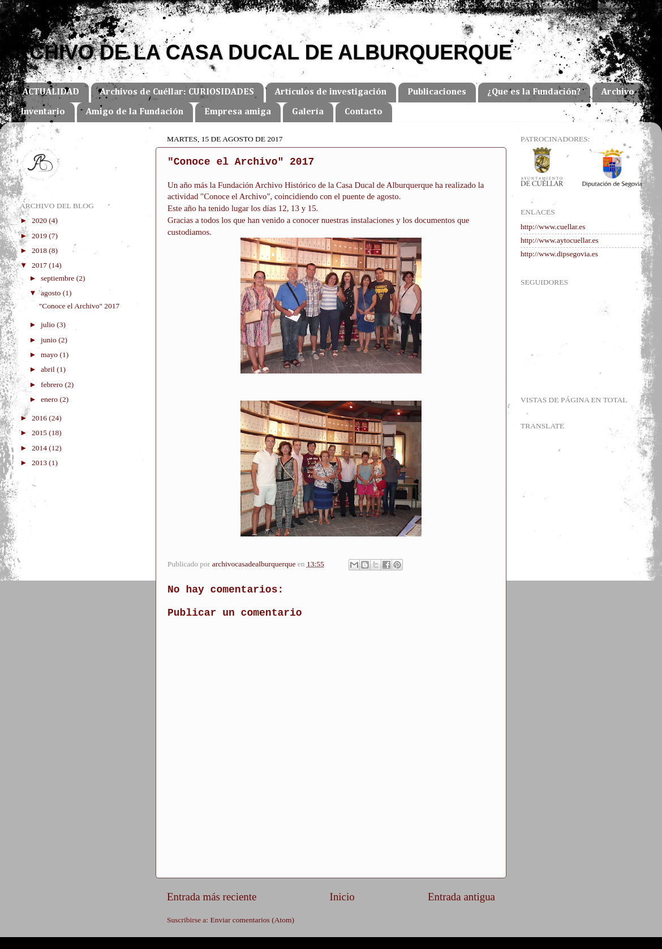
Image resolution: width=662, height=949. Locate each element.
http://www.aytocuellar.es (560, 240)
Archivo (617, 92)
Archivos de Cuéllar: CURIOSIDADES (177, 92)
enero (50, 399)
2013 (40, 462)
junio (49, 340)
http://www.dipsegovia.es (559, 254)
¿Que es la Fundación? (534, 92)
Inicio (342, 897)
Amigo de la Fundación (134, 112)
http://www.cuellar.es (553, 226)
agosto (52, 293)
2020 (40, 220)
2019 (40, 235)
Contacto (363, 112)
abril (49, 369)
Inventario (42, 112)
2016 (40, 418)
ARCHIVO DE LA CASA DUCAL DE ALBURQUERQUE (256, 52)
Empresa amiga (237, 112)
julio (49, 324)
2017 (40, 265)
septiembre (58, 278)
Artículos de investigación (330, 92)
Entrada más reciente (211, 897)
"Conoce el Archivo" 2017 (79, 306)
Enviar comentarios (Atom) (252, 920)
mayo (50, 354)
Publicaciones (436, 92)
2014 (40, 448)
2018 (40, 250)
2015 (40, 432)
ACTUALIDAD (51, 92)
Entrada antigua (461, 897)
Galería (308, 112)
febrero (53, 384)
